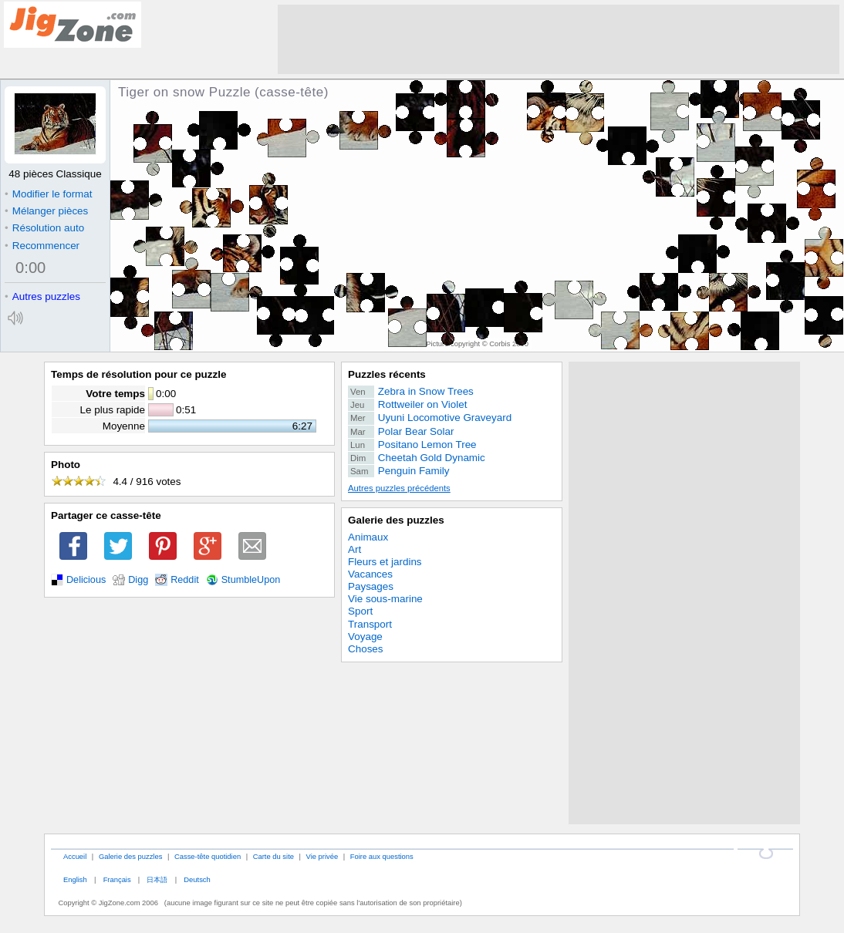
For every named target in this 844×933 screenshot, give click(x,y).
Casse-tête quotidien (207, 856)
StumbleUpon (251, 579)
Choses (365, 649)
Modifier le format (49, 194)
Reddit (184, 579)
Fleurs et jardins (385, 562)
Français (117, 879)
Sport (360, 611)
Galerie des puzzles (396, 520)
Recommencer (42, 245)
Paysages (370, 586)
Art (354, 549)
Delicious (86, 579)
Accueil (74, 856)
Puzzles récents (387, 374)
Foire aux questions (382, 856)
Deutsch (197, 879)
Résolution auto (44, 228)
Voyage (365, 636)
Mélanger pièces (46, 211)
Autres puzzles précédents (399, 488)
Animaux (368, 537)
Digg (138, 579)
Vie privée (322, 856)
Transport (370, 624)
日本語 (157, 879)
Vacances (370, 574)
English (75, 879)
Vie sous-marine (385, 599)
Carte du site (273, 856)
